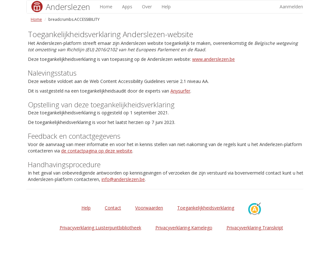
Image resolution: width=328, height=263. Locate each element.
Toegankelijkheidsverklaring (205, 208)
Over (147, 7)
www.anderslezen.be (213, 59)
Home (106, 7)
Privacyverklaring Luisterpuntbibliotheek (100, 228)
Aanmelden (291, 7)
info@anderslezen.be (123, 179)
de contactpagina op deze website (96, 151)
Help (166, 7)
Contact (113, 208)
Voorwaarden (149, 208)
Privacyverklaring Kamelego (183, 228)
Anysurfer (180, 91)
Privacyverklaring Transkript (254, 228)
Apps (127, 7)
